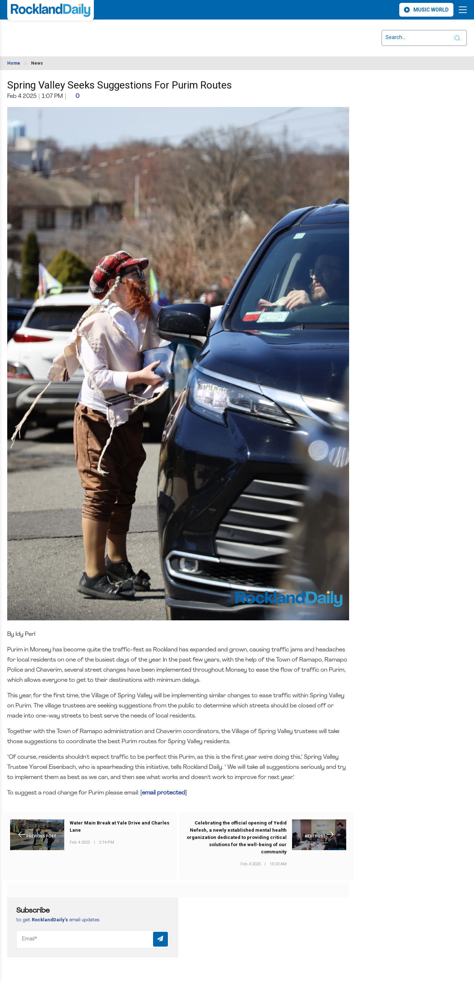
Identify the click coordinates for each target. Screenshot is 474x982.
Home (13, 63)
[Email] (92, 939)
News (37, 63)
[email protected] (163, 793)
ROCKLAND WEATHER (71, 34)
